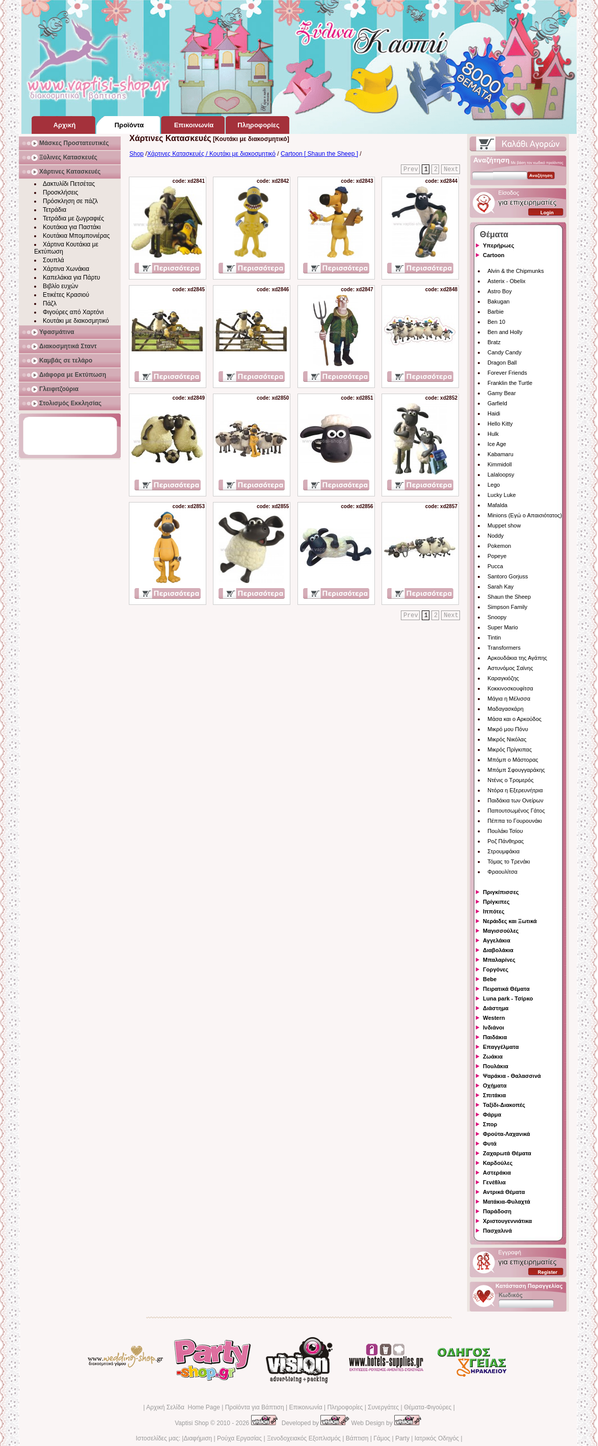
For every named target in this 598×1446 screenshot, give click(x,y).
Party (402, 1438)
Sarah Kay (500, 586)
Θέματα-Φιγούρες (427, 1407)
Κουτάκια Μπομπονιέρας (76, 235)
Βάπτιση (357, 1438)
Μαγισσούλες (501, 931)
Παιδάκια (495, 1037)
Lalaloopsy (500, 474)
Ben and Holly (505, 332)
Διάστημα (495, 1008)
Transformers (504, 648)
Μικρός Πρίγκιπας (509, 749)
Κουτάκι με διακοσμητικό (76, 320)
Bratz (494, 342)
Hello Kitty (500, 424)
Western (494, 1018)
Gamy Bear (501, 393)
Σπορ (490, 1124)
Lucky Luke (501, 495)
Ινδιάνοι (493, 1027)
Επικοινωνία (305, 1407)
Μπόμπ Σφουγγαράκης (516, 770)
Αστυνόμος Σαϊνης (510, 668)
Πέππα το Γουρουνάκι (514, 821)
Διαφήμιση (197, 1438)
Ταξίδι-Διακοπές (504, 1105)
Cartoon (493, 255)
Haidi (493, 413)
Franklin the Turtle (509, 383)
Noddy (495, 536)
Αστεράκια (497, 1173)
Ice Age (496, 444)
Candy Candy (504, 352)
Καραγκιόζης (503, 678)
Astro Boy (499, 291)
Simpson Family (507, 607)
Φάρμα (492, 1114)
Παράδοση (497, 1211)
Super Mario (502, 627)
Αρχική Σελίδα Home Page (183, 1407)
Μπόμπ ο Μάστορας (512, 760)
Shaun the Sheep (509, 597)
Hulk (493, 434)
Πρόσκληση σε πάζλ (70, 201)
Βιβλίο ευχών (60, 286)
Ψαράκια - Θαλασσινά (512, 1076)
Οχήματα (494, 1085)
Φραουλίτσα (502, 872)
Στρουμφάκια (503, 851)
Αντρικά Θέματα (504, 1192)
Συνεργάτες (383, 1407)
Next (451, 169)
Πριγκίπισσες (501, 892)
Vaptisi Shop (192, 1423)
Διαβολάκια (498, 950)
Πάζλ (50, 303)
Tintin (494, 637)
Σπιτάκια (494, 1095)
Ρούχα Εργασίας (239, 1438)
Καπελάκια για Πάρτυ (71, 277)
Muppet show (504, 525)
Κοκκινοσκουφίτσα (510, 688)
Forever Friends (507, 373)
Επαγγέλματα (501, 1047)
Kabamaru (500, 454)
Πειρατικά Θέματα (506, 989)
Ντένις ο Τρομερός (510, 780)
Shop (136, 153)
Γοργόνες (495, 969)
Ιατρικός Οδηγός (437, 1438)
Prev (410, 169)
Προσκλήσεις (60, 192)
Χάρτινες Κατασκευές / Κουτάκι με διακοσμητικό (211, 153)
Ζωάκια (493, 1056)
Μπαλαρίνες (499, 960)
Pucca (495, 566)
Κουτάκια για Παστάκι (72, 227)
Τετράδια (54, 209)
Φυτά (490, 1144)
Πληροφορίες (345, 1407)
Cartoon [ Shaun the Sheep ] (319, 153)
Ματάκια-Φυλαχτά (506, 1202)
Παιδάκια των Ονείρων (515, 800)
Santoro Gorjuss (507, 576)
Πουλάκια (495, 1066)
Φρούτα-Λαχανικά (506, 1134)
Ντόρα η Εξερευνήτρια (515, 790)
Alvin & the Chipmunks (515, 271)
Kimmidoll (499, 464)
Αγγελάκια (496, 940)
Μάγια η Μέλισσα (508, 699)
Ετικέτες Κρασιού (66, 294)
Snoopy (496, 617)
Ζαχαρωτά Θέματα (507, 1153)
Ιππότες (493, 911)
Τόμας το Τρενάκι (508, 861)
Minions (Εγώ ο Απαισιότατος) (524, 515)
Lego (493, 485)
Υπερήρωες (498, 245)
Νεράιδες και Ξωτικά (510, 921)
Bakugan (498, 301)
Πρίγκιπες (496, 902)
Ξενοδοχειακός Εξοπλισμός (304, 1438)
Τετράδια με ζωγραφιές (73, 218)
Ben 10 (496, 322)
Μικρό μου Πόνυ (507, 729)
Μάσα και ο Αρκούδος (514, 719)
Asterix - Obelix (506, 281)
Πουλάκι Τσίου (505, 831)
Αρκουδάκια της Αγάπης (517, 658)
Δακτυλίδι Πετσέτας (69, 183)
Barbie (495, 312)
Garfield (497, 403)
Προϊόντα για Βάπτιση (254, 1407)
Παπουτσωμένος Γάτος (516, 811)
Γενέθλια (494, 1182)
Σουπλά (53, 260)
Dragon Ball (502, 362)
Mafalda (497, 505)
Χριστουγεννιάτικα (507, 1221)
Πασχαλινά (497, 1231)
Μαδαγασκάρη (505, 709)
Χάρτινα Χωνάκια (66, 268)
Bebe (490, 979)
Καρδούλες (497, 1163)
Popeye (496, 556)
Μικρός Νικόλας (507, 739)
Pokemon (499, 546)
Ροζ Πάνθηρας (505, 841)
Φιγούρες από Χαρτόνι (73, 312)
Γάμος (381, 1438)
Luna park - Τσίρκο (508, 998)
